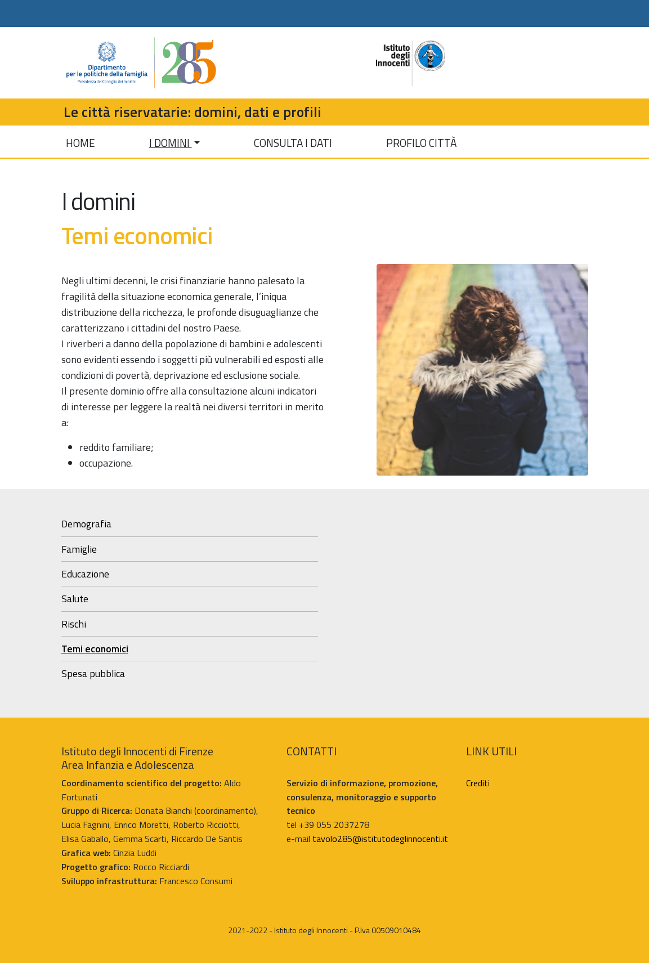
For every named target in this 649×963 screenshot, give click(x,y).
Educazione (85, 573)
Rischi (73, 623)
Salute (74, 598)
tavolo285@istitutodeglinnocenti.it (380, 838)
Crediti (478, 783)
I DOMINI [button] (170, 143)
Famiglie (79, 549)
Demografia (86, 523)
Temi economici (94, 648)
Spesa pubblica (93, 673)
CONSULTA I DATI (293, 143)
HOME (80, 143)
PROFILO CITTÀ (421, 143)
